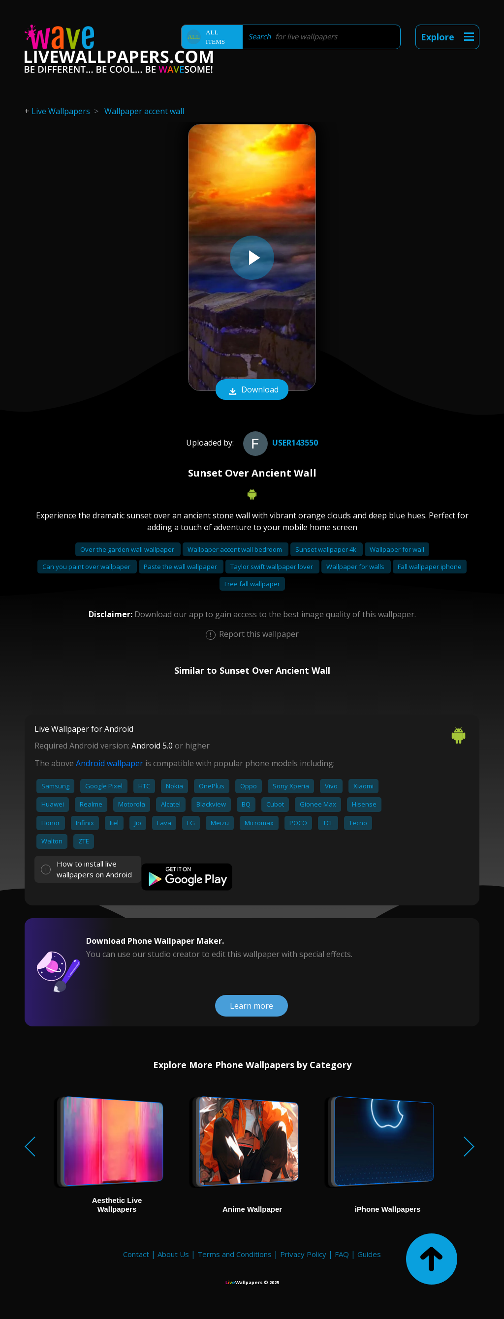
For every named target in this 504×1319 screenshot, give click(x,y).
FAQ (342, 1254)
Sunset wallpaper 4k (326, 549)
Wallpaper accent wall (144, 111)
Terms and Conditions (234, 1254)
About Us (173, 1254)
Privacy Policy (303, 1254)
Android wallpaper (109, 763)
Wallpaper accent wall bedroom (236, 549)
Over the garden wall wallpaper (128, 549)
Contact (136, 1254)
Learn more (251, 1005)
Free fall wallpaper (252, 583)
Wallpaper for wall (397, 549)
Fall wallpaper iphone (430, 566)
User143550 (279, 442)
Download (252, 390)
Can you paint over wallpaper (87, 566)
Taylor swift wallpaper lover (272, 566)
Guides (369, 1254)
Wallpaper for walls (356, 566)
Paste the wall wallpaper (181, 566)
